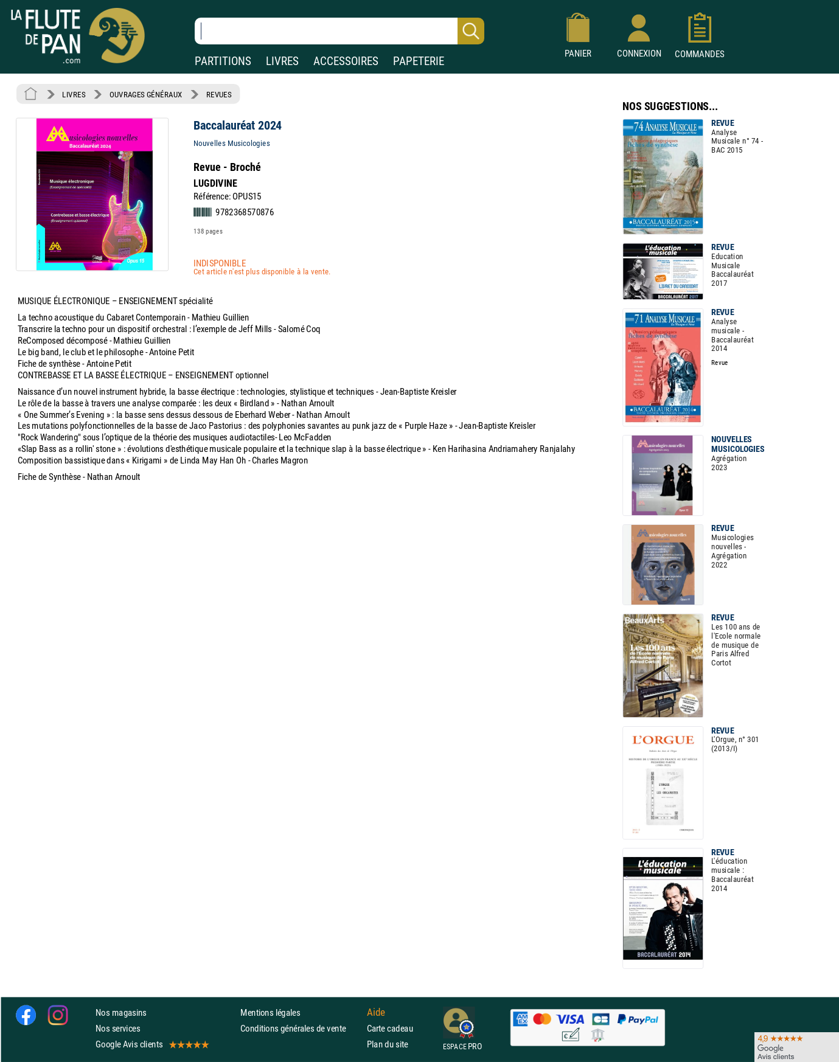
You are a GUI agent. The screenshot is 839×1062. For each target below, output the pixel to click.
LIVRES (282, 61)
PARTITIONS (223, 61)
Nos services (118, 1028)
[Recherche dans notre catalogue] (339, 31)
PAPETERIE (418, 61)
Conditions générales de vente (300, 1028)
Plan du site (387, 1044)
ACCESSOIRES (345, 61)
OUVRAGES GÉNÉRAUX (146, 94)
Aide (376, 1012)
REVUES (219, 94)
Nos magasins (121, 1012)
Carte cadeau (390, 1028)
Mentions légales (270, 1012)
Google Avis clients (151, 1044)
